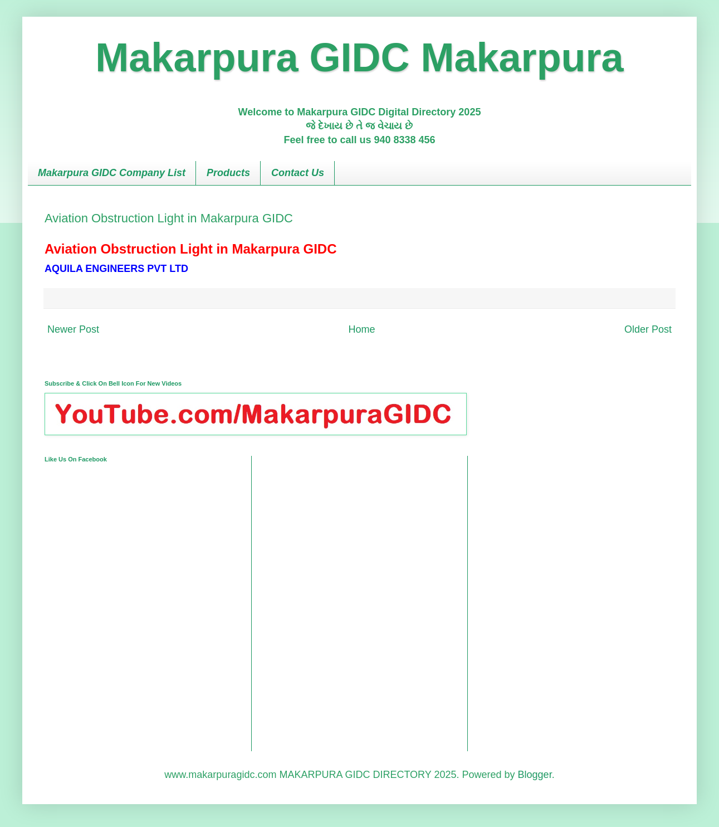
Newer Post (73, 329)
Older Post (648, 329)
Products (228, 172)
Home (361, 329)
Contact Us (297, 172)
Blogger (535, 774)
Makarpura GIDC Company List (111, 172)
